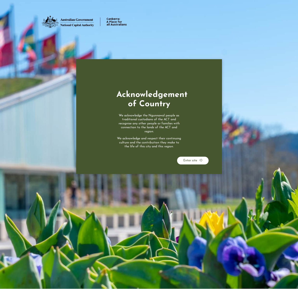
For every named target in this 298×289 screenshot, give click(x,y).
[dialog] (149, 116)
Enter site (192, 160)
